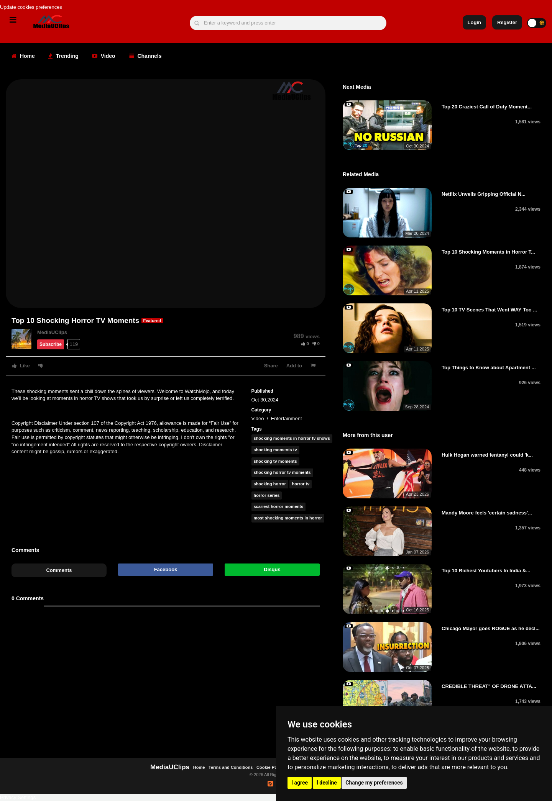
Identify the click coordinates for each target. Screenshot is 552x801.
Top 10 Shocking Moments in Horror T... (488, 252)
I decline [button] (327, 783)
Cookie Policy (270, 767)
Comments (59, 570)
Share (271, 366)
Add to (294, 366)
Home (23, 56)
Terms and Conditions (231, 767)
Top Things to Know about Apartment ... (489, 367)
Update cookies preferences (31, 7)
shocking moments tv (275, 449)
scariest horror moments (279, 506)
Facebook (165, 569)
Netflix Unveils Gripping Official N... (484, 194)
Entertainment (286, 418)
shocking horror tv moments (282, 472)
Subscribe (50, 344)
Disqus (272, 569)
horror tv (300, 484)
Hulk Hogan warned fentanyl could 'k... (487, 455)
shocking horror (270, 484)
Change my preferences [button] (373, 783)
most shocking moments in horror (288, 518)
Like (21, 366)
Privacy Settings (18, 797)
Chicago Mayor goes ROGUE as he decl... (491, 628)
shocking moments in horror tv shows (292, 438)
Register (507, 22)
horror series (267, 495)
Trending (63, 56)
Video (103, 56)
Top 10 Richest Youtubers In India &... (486, 570)
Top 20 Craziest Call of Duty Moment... (487, 107)
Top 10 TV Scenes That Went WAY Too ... (489, 310)
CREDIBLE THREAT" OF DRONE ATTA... (489, 686)
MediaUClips (52, 332)
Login (474, 22)
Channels (145, 56)
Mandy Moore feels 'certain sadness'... (487, 513)
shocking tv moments (275, 461)
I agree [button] (299, 783)
